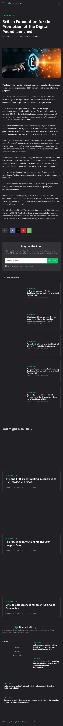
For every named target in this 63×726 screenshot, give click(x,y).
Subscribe (52, 260)
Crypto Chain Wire (33, 298)
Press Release (31, 288)
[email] (26, 260)
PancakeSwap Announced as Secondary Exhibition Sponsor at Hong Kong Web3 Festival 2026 (43, 371)
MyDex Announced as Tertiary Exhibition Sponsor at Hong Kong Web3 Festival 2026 (43, 293)
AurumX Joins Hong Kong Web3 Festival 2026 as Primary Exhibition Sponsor (43, 345)
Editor (29, 324)
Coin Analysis (8, 15)
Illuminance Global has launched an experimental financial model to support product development (41, 319)
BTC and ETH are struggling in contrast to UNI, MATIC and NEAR (30, 480)
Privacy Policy (28, 266)
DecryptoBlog (16, 722)
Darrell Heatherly (30, 37)
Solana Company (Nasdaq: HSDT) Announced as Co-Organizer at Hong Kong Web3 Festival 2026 (42, 397)
